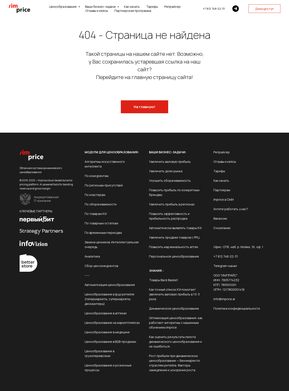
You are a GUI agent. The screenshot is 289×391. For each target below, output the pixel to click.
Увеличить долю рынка (165, 171)
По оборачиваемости (101, 204)
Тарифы (152, 7)
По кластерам (95, 195)
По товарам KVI (96, 214)
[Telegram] (235, 8)
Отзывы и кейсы (96, 11)
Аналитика (92, 256)
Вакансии (220, 218)
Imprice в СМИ (223, 199)
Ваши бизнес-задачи (100, 7)
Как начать (132, 7)
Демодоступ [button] (264, 9)
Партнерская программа (132, 11)
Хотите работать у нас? (230, 209)
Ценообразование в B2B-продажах (110, 342)
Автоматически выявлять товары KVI (175, 228)
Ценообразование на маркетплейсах (112, 323)
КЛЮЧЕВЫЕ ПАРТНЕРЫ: (36, 211)
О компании (221, 228)
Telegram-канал (225, 266)
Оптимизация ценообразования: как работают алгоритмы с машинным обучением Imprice (175, 322)
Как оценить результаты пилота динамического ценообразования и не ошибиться (175, 341)
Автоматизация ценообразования (110, 285)
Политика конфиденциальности (236, 308)
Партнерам (221, 190)
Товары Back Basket (163, 280)
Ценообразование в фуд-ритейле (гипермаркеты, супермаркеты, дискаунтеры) (109, 299)
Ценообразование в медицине (107, 332)
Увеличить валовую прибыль (170, 162)
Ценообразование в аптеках (106, 313)
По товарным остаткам (101, 223)
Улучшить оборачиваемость (170, 180)
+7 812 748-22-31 (214, 9)
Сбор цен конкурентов (101, 266)
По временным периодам (103, 233)
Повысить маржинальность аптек (173, 247)
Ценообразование (63, 7)
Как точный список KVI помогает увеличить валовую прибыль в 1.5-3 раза (174, 294)
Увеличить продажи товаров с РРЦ (174, 237)
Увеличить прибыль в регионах (171, 204)
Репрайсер (172, 7)
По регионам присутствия (104, 185)
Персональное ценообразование (174, 256)
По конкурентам (97, 176)
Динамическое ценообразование (174, 308)
